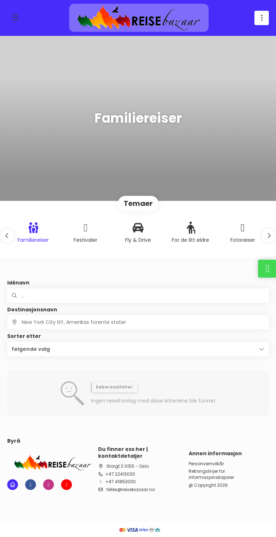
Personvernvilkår (206, 464)
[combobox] (138, 322)
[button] (7, 236)
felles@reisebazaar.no (130, 489)
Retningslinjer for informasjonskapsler (211, 474)
